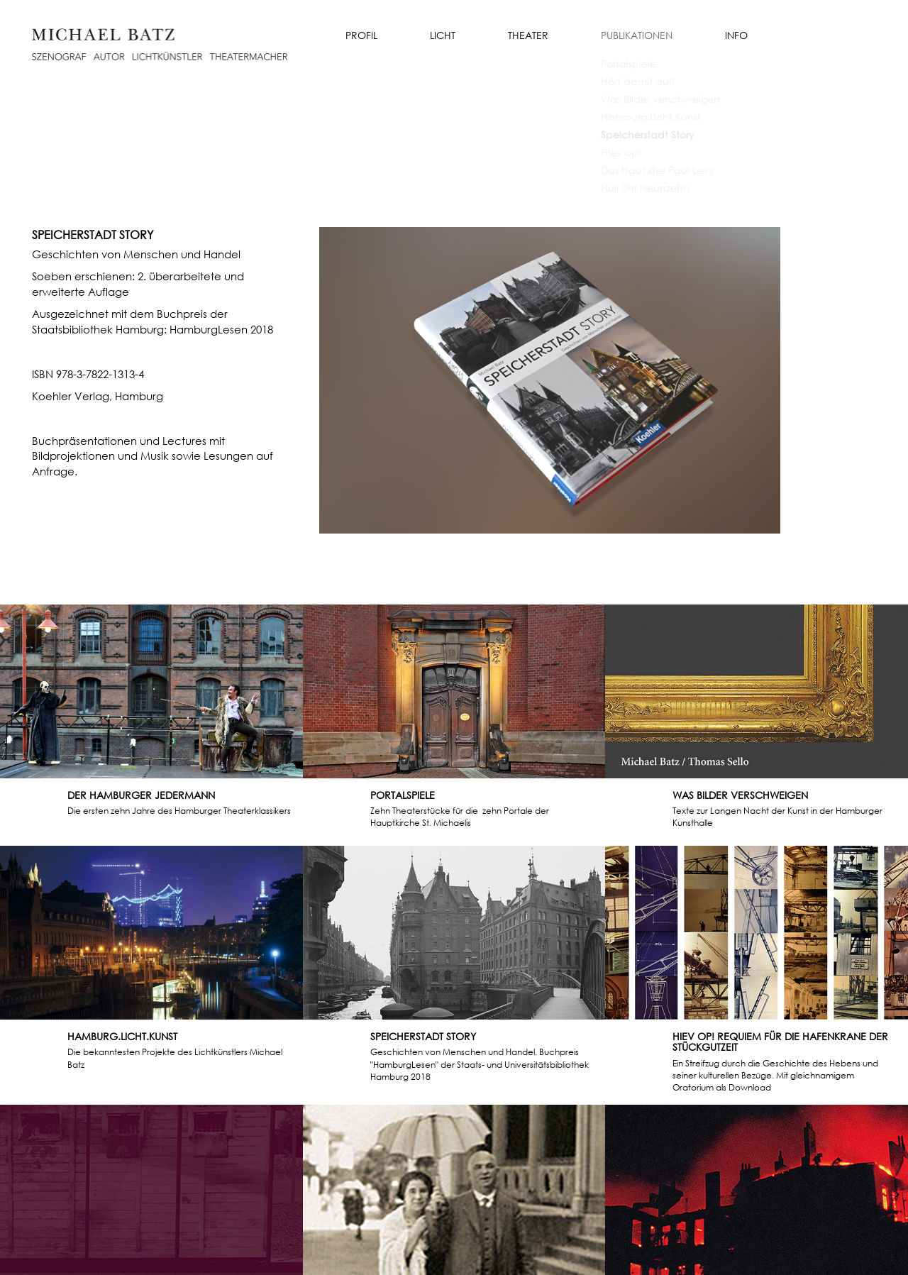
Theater (528, 35)
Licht (442, 35)
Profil (361, 35)
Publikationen (636, 35)
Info (736, 35)
